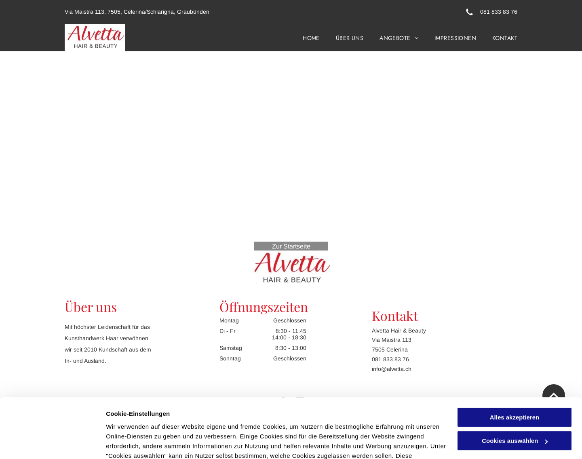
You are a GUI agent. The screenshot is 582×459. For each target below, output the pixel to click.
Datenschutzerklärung (140, 420)
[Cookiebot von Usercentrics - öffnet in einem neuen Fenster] (52, 443)
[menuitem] (303, 37)
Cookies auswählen (134, 443)
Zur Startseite (291, 246)
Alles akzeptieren (515, 363)
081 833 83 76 (498, 11)
